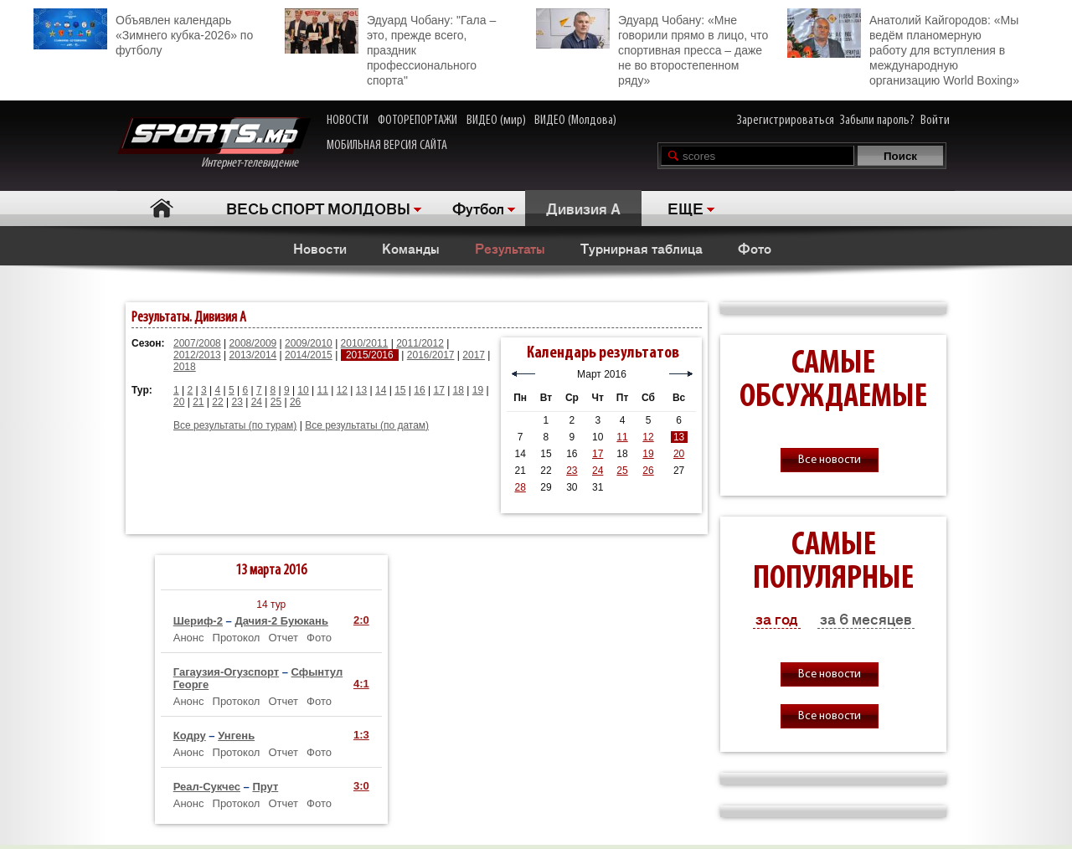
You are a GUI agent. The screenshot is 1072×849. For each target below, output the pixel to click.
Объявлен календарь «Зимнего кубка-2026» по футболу (143, 32)
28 (519, 487)
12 (342, 390)
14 (380, 390)
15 (399, 390)
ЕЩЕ (685, 208)
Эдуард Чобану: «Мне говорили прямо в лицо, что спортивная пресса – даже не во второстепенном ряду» (652, 47)
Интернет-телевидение (214, 143)
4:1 (361, 683)
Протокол (236, 637)
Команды (411, 248)
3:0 (361, 786)
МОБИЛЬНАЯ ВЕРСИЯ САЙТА (387, 145)
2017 (473, 355)
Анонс (188, 637)
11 (322, 390)
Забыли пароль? (877, 120)
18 (458, 390)
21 (198, 402)
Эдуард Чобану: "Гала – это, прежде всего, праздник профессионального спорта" (390, 47)
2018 (184, 367)
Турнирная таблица (641, 248)
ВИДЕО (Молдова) (575, 120)
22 (217, 402)
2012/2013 (197, 355)
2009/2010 (308, 343)
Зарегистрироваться (785, 120)
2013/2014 (253, 355)
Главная (161, 208)
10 (302, 390)
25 (276, 402)
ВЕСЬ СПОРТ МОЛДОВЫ (318, 208)
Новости (320, 248)
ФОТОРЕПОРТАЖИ (417, 120)
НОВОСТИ (347, 120)
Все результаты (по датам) (367, 425)
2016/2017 (431, 355)
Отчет (283, 637)
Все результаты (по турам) (234, 425)
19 (477, 390)
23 (236, 402)
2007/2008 (197, 343)
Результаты (510, 248)
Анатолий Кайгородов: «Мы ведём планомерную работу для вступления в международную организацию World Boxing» (903, 47)
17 (438, 390)
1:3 (361, 734)
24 (256, 402)
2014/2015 (308, 355)
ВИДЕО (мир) (496, 120)
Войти (935, 120)
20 (178, 402)
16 (419, 390)
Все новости (829, 460)
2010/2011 (365, 343)
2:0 (361, 620)
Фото (754, 248)
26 (295, 402)
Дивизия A (583, 208)
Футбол (478, 208)
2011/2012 (420, 343)
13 (361, 390)
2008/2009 (253, 343)
